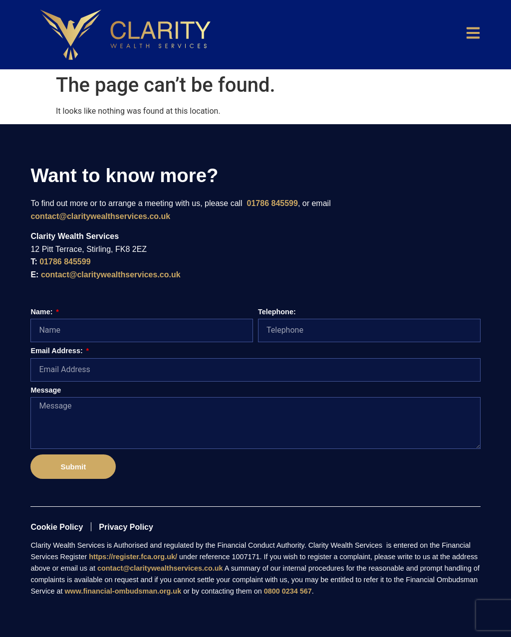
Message (45, 390)
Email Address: (57, 351)
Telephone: (277, 312)
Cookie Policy (56, 527)
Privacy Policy (126, 527)
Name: (42, 312)
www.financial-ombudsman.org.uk (122, 591)
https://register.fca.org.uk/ (133, 557)
